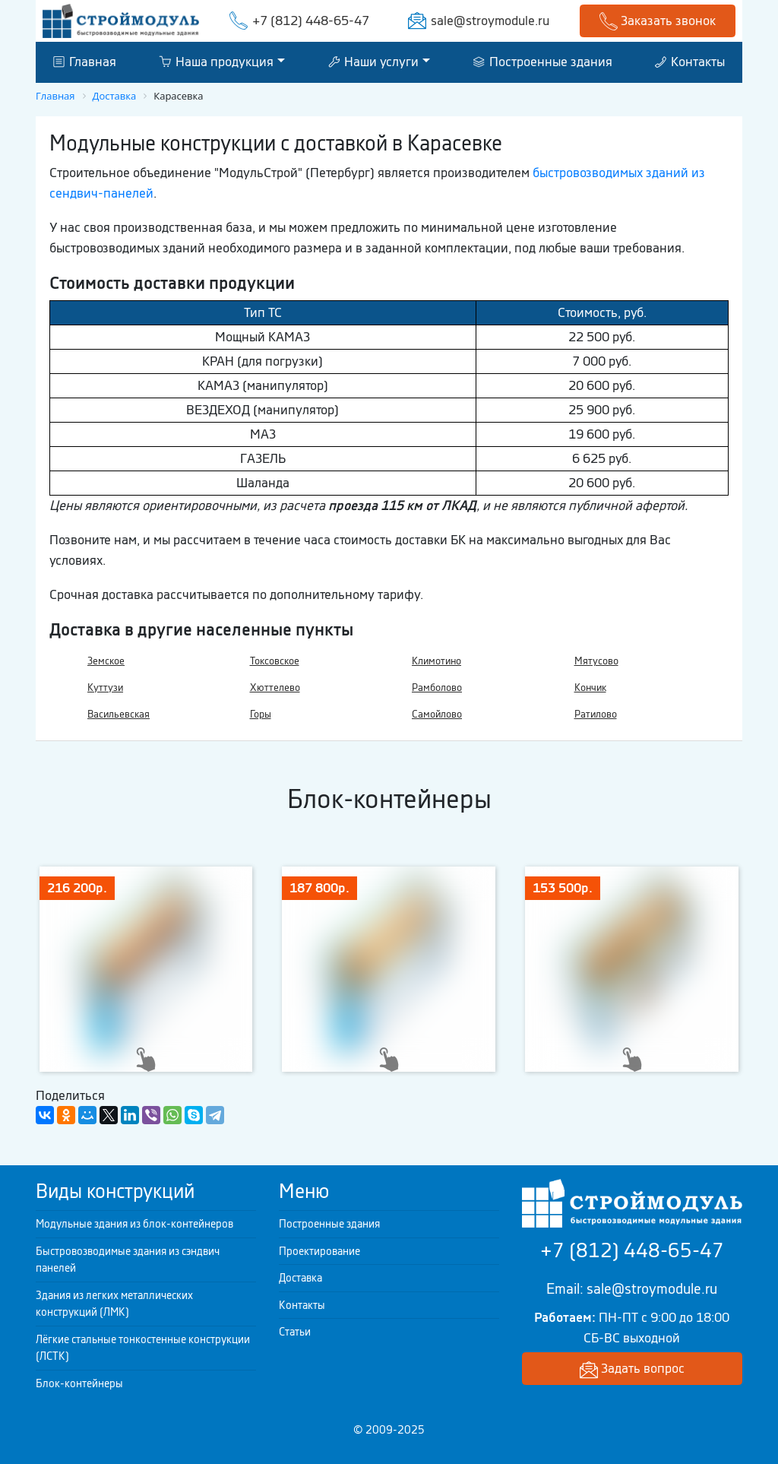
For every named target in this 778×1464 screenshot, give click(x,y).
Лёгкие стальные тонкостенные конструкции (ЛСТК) (143, 1348)
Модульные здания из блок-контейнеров (134, 1224)
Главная (84, 61)
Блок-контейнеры (79, 1383)
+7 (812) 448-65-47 (310, 20)
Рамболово (437, 687)
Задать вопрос (632, 1369)
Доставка (300, 1278)
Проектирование (319, 1251)
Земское (106, 660)
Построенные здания (542, 61)
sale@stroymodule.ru (490, 20)
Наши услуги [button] (373, 61)
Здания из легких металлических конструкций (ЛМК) (114, 1304)
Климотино (436, 660)
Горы (260, 714)
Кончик (590, 687)
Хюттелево (275, 687)
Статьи (295, 1332)
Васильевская (118, 714)
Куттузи (105, 687)
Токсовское (274, 660)
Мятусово (596, 660)
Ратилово (595, 714)
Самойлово (437, 714)
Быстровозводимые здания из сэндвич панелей (128, 1259)
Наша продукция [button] (216, 61)
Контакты (690, 61)
